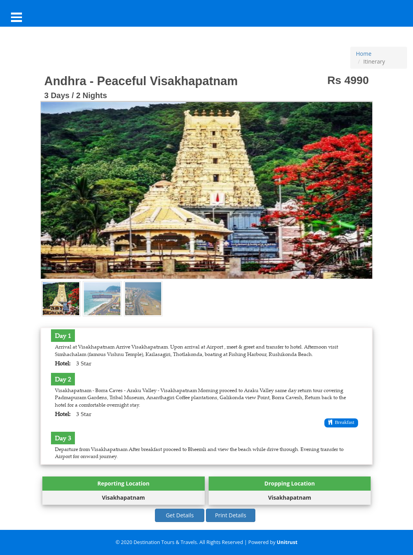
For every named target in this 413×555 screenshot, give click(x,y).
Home (364, 53)
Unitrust (287, 542)
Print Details (230, 515)
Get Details (180, 515)
